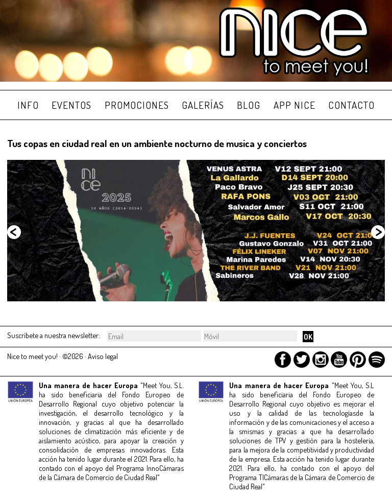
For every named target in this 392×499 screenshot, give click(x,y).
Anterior (14, 233)
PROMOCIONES (137, 105)
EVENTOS (71, 105)
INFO (28, 105)
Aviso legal (103, 356)
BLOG (248, 105)
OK (308, 336)
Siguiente (377, 233)
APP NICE (294, 105)
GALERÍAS (203, 105)
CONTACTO (351, 105)
